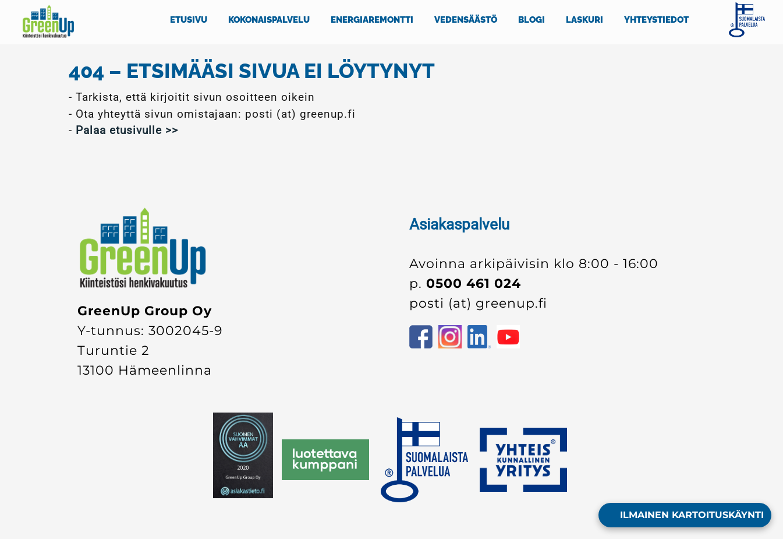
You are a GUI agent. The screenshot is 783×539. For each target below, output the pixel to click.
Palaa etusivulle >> (127, 130)
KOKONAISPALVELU (269, 20)
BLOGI (531, 20)
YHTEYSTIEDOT (656, 20)
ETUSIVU (188, 20)
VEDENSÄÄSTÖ (465, 20)
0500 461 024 (473, 283)
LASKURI (584, 20)
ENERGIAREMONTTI (372, 20)
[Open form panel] (684, 515)
